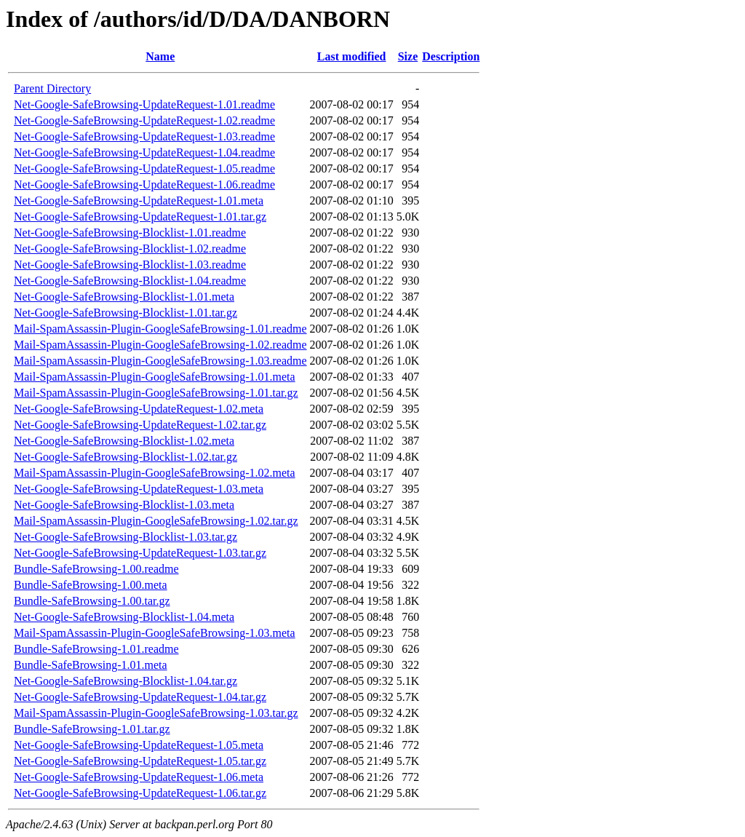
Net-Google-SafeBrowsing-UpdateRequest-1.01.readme (144, 104)
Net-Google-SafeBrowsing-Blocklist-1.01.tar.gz (125, 312)
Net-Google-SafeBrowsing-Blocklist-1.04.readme (130, 280)
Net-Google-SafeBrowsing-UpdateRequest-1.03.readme (144, 136)
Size (408, 56)
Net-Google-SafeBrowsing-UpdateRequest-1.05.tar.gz (140, 761)
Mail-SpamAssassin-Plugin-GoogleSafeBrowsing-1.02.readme (160, 344)
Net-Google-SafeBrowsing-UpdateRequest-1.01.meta (138, 200)
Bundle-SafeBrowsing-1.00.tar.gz (92, 601)
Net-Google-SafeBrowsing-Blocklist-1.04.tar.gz (125, 681)
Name (160, 56)
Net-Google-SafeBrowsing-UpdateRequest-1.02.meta (138, 408)
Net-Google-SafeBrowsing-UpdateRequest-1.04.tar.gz (140, 697)
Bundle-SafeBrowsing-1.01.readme (96, 649)
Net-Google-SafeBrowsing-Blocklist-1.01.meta (124, 296)
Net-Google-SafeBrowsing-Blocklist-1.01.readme (130, 232)
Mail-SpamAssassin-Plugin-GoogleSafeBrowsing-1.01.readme (160, 328)
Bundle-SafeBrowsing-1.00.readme (96, 569)
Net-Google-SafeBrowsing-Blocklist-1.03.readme (130, 264)
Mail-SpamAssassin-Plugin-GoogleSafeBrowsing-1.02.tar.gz (156, 521)
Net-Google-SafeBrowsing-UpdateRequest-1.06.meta (138, 777)
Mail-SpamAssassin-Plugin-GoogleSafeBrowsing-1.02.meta (154, 473)
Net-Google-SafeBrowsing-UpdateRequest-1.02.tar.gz (140, 424)
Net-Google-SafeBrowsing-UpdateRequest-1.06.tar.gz (140, 793)
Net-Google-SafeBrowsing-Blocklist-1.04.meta (124, 617)
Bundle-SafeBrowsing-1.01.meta (90, 665)
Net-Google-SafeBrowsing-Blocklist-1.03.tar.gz (125, 537)
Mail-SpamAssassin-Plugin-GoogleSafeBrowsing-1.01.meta (154, 376)
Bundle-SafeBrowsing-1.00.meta (90, 585)
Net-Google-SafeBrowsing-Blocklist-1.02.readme (130, 248)
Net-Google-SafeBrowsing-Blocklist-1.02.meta (124, 441)
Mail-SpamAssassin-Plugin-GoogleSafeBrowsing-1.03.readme (160, 360)
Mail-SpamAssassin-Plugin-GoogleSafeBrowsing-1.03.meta (154, 633)
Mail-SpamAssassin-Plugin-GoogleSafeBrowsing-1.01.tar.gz (156, 392)
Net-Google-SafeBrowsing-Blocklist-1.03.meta (124, 505)
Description (450, 56)
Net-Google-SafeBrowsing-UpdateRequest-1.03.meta (138, 489)
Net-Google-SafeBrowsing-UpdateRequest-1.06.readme (144, 184)
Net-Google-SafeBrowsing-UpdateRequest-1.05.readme (144, 168)
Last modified (351, 56)
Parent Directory (52, 88)
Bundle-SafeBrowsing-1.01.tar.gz (92, 729)
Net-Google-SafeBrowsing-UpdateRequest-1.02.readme (144, 120)
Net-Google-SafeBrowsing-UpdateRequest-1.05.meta (138, 745)
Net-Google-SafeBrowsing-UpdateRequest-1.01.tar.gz (140, 216)
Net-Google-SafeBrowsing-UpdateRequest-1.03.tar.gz (140, 553)
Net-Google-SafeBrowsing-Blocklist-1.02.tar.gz (125, 457)
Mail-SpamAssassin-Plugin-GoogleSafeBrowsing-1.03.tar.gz (156, 713)
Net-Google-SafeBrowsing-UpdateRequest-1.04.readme (144, 152)
